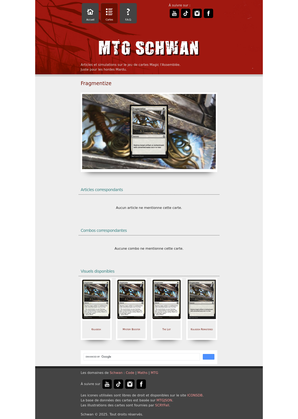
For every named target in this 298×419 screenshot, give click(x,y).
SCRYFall (162, 405)
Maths (142, 373)
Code (130, 373)
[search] (141, 357)
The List (166, 329)
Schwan (116, 373)
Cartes (109, 13)
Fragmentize (96, 83)
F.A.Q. (128, 13)
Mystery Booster (131, 329)
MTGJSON (164, 400)
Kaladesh (96, 329)
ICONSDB (195, 395)
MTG (154, 373)
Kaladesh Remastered (202, 329)
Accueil (90, 13)
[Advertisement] (280, 62)
